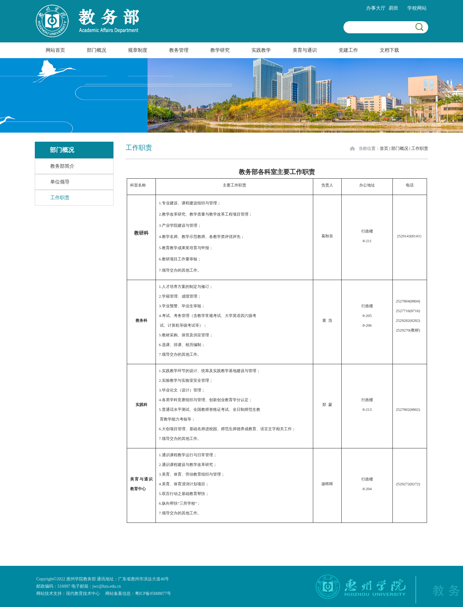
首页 (384, 148)
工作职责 (419, 148)
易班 (393, 8)
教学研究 (220, 50)
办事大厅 (376, 8)
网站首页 (55, 50)
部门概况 (96, 50)
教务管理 (179, 50)
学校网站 (417, 8)
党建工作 (348, 50)
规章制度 (137, 50)
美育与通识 (305, 50)
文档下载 (389, 50)
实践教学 (261, 50)
